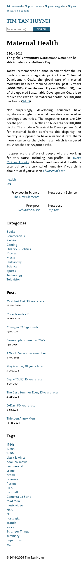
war (9, 544)
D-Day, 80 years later (22, 405)
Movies (12, 253)
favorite (12, 479)
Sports (11, 271)
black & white (16, 457)
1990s (10, 453)
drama (11, 475)
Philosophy (14, 262)
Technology (15, 275)
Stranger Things (18, 531)
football (12, 492)
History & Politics (19, 249)
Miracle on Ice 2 (18, 314)
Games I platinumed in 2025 (26, 340)
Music (11, 257)
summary (13, 536)
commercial (15, 466)
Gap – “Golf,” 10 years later (25, 379)
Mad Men (13, 501)
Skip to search (15, 6)
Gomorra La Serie (19, 496)
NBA (10, 510)
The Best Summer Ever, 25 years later (33, 392)
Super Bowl (15, 540)
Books (11, 231)
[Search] (20, 29)
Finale (22, 327)
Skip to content (33, 6)
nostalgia (13, 518)
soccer (11, 527)
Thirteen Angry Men (21, 418)
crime (11, 470)
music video (15, 505)
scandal (12, 523)
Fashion (12, 240)
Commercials (16, 236)
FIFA (10, 488)
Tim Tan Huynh (28, 21)
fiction (11, 483)
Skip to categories (55, 6)
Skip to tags (22, 10)
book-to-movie (17, 462)
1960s (10, 444)
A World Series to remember (26, 353)
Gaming (12, 244)
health (11, 179)
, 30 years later (26, 301)
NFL (9, 514)
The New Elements (26, 197)
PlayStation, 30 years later (25, 366)
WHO (26, 101)
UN (9, 183)
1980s (10, 449)
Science (12, 266)
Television (14, 279)
